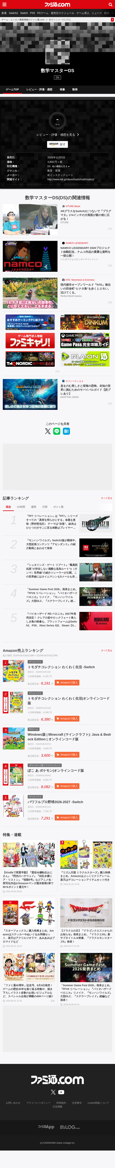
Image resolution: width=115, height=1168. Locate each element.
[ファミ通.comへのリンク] (57, 4)
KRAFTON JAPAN (69, 401)
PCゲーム (43, 13)
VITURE (64, 226)
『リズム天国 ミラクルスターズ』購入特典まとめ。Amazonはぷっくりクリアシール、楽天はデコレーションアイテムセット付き (85, 885)
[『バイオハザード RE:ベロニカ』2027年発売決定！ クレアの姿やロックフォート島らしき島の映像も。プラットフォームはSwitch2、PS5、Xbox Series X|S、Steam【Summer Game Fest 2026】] (95, 624)
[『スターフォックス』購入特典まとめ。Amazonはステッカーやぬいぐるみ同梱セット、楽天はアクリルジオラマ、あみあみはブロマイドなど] (29, 926)
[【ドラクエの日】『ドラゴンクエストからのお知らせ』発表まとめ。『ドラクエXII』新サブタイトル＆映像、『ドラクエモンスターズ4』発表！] (86, 926)
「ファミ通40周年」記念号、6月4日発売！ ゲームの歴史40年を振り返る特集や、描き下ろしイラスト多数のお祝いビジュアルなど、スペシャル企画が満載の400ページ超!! (28, 1009)
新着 (4, 13)
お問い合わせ (15, 1120)
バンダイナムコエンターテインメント (79, 263)
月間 (44, 509)
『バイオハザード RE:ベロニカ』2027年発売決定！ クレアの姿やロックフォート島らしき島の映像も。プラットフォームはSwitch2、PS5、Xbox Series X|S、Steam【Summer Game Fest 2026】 (52, 622)
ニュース (97, 13)
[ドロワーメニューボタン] (4, 4)
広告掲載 (57, 1124)
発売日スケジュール (62, 13)
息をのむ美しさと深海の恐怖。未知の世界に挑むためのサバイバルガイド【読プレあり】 (85, 393)
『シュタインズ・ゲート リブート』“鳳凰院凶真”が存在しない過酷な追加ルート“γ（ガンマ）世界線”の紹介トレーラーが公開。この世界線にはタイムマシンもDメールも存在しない (52, 573)
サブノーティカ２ (74, 384)
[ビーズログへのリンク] (70, 1144)
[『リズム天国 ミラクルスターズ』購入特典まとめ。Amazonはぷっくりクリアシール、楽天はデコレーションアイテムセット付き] (86, 861)
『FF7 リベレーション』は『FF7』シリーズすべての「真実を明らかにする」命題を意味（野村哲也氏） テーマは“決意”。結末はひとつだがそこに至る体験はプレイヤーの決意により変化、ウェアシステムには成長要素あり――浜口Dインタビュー (52, 525)
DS (48, 169)
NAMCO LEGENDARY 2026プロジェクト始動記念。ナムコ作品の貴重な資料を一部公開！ (85, 255)
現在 (8, 509)
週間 (33, 509)
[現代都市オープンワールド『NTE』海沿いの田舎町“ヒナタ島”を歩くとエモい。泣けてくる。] (30, 296)
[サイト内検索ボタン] (110, 4)
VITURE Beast (73, 209)
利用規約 (61, 1120)
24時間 (21, 509)
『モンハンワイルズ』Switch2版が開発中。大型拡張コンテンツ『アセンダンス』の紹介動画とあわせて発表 (52, 547)
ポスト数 (58, 509)
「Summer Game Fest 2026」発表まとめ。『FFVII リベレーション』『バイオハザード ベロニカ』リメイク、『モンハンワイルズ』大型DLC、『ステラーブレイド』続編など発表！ (52, 598)
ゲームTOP (12, 90)
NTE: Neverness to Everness (80, 283)
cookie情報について (96, 1120)
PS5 (32, 13)
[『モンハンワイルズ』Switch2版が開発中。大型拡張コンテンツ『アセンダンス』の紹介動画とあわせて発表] (95, 550)
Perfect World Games (71, 300)
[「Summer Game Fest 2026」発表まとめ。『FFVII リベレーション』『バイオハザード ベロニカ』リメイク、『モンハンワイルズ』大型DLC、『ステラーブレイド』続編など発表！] (95, 599)
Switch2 (13, 13)
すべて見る (106, 501)
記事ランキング (16, 501)
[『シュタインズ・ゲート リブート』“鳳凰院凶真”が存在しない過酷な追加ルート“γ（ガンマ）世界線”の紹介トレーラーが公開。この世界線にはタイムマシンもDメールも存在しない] (95, 575)
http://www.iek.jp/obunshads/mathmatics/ (70, 182)
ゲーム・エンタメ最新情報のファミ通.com (23, 19)
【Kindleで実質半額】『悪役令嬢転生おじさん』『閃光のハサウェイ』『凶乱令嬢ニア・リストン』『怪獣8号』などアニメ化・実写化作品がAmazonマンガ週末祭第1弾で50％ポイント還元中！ (28, 890)
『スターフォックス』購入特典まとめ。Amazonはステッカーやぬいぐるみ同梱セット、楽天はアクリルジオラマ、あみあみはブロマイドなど (28, 950)
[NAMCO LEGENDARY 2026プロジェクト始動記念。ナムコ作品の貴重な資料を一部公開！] (30, 259)
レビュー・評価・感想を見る (56, 137)
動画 (106, 13)
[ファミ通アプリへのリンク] (46, 1144)
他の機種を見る (60, 169)
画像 (62, 90)
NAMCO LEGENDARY (77, 246)
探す (63, 147)
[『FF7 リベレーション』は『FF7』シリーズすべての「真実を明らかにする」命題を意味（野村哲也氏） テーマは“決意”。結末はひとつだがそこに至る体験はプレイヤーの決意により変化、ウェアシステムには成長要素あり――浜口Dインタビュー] (95, 526)
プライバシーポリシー (39, 1120)
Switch (24, 13)
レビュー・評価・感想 (39, 90)
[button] (57, 187)
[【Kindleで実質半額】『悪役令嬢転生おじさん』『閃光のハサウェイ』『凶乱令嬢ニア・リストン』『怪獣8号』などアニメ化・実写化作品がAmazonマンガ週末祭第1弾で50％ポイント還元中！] (29, 861)
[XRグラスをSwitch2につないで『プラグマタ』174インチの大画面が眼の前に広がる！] (30, 222)
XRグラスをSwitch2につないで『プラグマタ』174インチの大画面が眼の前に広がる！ (85, 218)
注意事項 (75, 1120)
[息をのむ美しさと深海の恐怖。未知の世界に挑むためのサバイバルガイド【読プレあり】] (30, 397)
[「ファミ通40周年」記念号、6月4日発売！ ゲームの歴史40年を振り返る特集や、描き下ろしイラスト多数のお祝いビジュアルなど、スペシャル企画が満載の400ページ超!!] (29, 983)
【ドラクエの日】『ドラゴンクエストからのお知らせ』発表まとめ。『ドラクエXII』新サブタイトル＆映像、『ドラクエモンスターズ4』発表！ (85, 950)
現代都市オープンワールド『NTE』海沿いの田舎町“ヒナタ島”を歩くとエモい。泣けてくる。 (85, 291)
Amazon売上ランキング (23, 653)
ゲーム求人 (82, 13)
